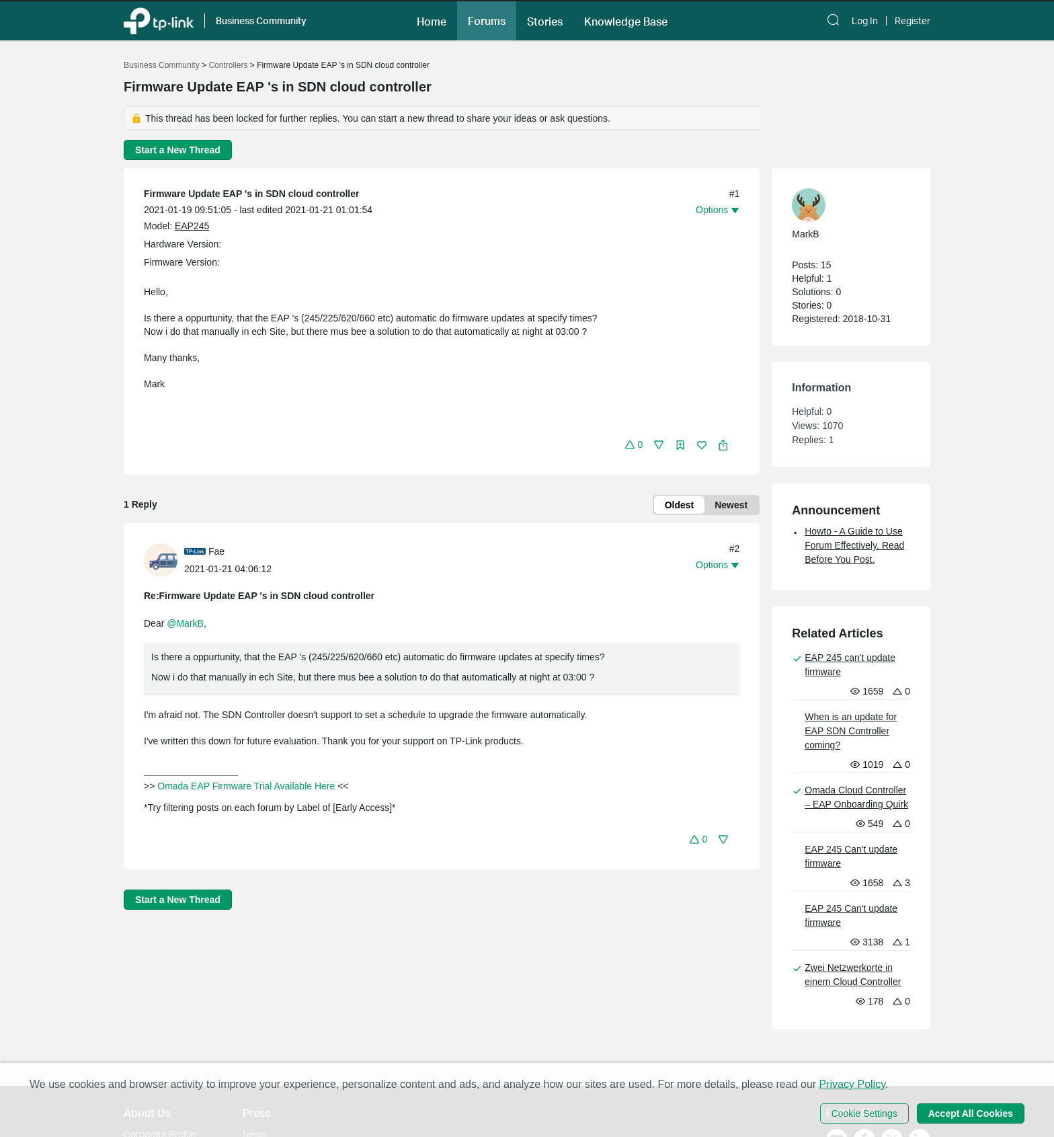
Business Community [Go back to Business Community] (162, 65)
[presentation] (160, 560)
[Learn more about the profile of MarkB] (844, 205)
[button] (431, 20)
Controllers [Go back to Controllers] (227, 65)
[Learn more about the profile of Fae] (164, 559)
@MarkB (185, 623)
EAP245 (192, 226)
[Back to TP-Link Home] (159, 20)
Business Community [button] (261, 20)
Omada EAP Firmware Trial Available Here (246, 786)
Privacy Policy (852, 1084)
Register (912, 21)
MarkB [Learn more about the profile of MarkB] (805, 234)
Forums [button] (486, 20)
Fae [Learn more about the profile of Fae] (216, 551)
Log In (865, 21)
